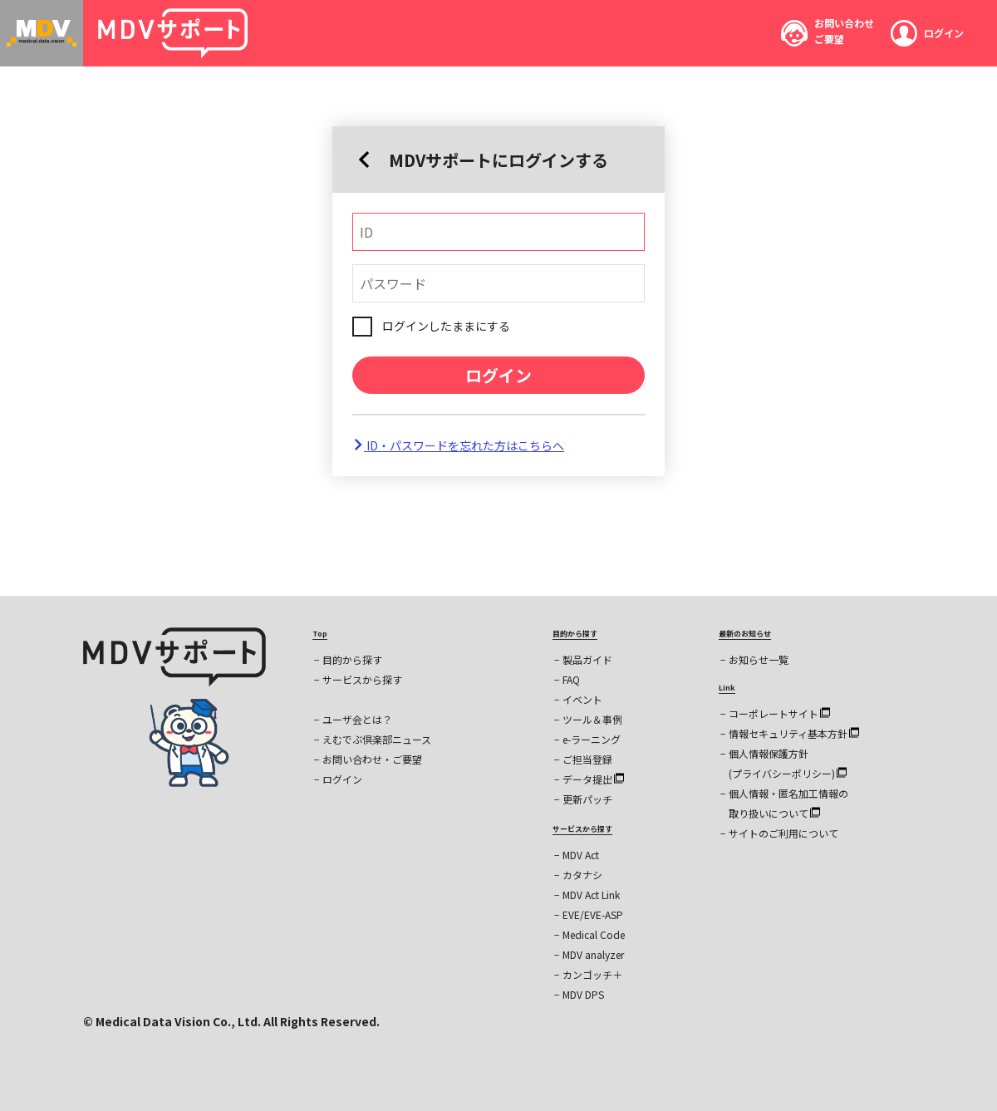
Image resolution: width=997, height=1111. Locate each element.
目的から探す (352, 659)
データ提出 (593, 779)
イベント (582, 699)
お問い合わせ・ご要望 (372, 759)
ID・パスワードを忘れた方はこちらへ (458, 445)
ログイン (498, 375)
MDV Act (580, 855)
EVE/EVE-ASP (592, 914)
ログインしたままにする (446, 325)
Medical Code (593, 934)
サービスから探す (362, 679)
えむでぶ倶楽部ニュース (376, 739)
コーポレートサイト (779, 713)
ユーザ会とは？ (357, 719)
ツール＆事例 (592, 719)
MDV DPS (583, 994)
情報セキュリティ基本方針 (794, 733)
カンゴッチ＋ (592, 974)
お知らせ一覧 (758, 659)
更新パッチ (587, 799)
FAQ (571, 679)
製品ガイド (587, 659)
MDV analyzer (593, 954)
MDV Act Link (591, 894)
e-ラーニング (591, 739)
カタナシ (582, 875)
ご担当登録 (587, 759)
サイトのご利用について (783, 833)
